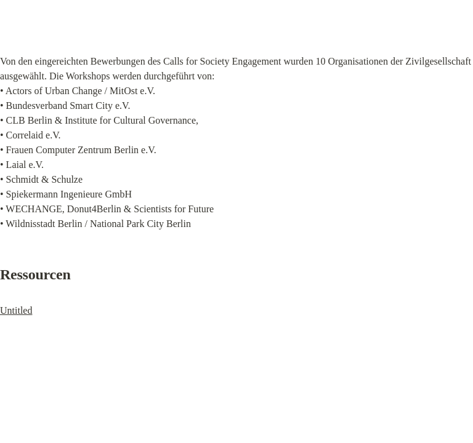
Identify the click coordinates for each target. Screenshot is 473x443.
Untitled (16, 310)
